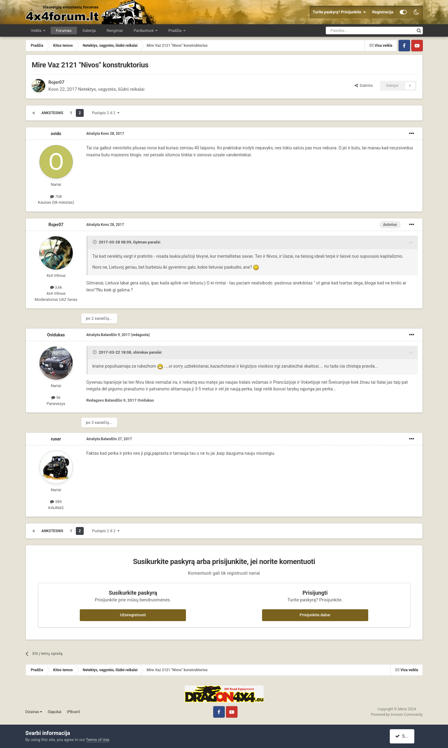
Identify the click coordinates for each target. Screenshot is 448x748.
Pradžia (175, 30)
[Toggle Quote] (95, 242)
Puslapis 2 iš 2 (105, 113)
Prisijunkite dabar (315, 615)
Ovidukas (56, 334)
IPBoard (73, 712)
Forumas (64, 30)
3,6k (56, 287)
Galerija (89, 30)
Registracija (382, 12)
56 (56, 397)
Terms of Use (97, 739)
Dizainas (33, 712)
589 (56, 501)
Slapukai (54, 712)
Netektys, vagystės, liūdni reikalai (111, 89)
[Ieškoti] (354, 30)
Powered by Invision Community (397, 714)
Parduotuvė (144, 30)
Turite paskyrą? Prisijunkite (339, 12)
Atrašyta (105, 133)
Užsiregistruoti (133, 615)
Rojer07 (57, 82)
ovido (56, 133)
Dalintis (364, 85)
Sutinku (405, 736)
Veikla (36, 30)
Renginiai (115, 30)
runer (56, 439)
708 (56, 196)
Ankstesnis (52, 113)
